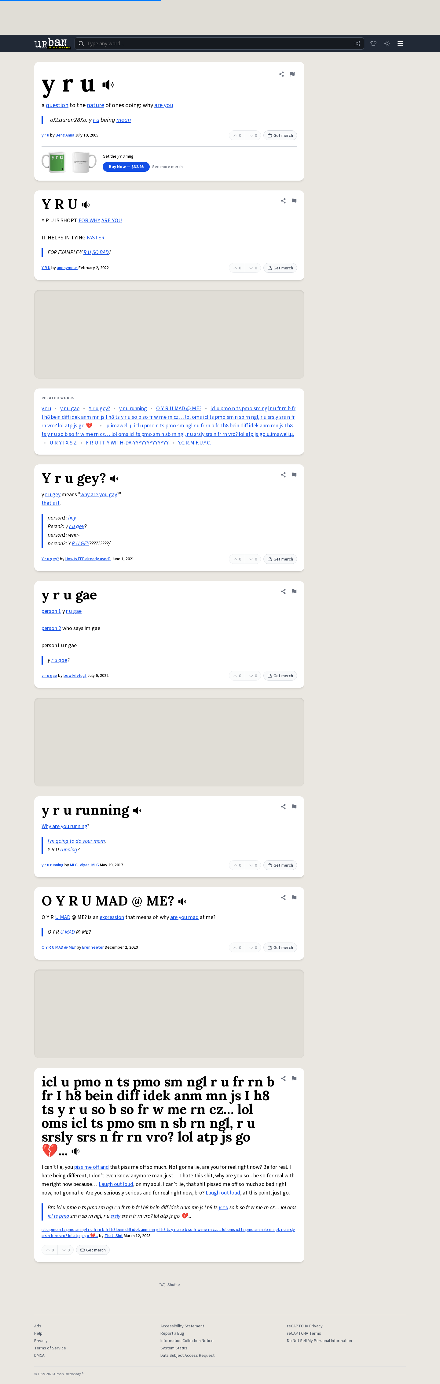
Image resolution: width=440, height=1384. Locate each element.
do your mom (90, 841)
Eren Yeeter (93, 947)
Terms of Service (50, 1348)
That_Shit (114, 1236)
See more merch (167, 167)
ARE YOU (111, 220)
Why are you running (64, 826)
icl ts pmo (58, 1216)
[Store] (373, 43)
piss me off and (91, 1167)
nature (95, 105)
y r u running (133, 408)
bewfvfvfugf (75, 676)
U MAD (62, 917)
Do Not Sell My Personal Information (319, 1341)
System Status (173, 1348)
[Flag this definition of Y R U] (294, 201)
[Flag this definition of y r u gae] (294, 591)
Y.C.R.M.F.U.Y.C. (194, 443)
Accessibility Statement (182, 1326)
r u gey (53, 494)
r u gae (74, 611)
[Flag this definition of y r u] (292, 74)
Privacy (41, 1341)
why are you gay (98, 494)
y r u (45, 135)
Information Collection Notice (187, 1341)
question (57, 105)
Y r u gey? (99, 408)
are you (163, 105)
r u (96, 120)
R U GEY (80, 543)
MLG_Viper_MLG (84, 865)
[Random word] (357, 43)
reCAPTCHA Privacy (305, 1326)
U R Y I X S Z (63, 443)
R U (87, 252)
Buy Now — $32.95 (126, 167)
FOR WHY (89, 220)
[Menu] (400, 43)
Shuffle (169, 1285)
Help (38, 1333)
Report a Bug (172, 1333)
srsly (115, 1216)
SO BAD (100, 252)
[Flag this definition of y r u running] (294, 807)
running (68, 849)
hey (72, 518)
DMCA (39, 1355)
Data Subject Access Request (187, 1355)
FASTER (96, 238)
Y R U (46, 268)
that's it (51, 503)
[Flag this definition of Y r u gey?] (294, 475)
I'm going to (61, 841)
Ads (37, 1326)
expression (112, 917)
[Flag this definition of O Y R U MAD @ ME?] (294, 897)
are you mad (184, 917)
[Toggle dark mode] (386, 43)
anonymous (67, 268)
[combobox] (219, 43)
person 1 (51, 611)
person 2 (51, 628)
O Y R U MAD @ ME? (178, 408)
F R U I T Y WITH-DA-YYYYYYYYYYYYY (127, 443)
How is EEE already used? (88, 559)
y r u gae (69, 408)
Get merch (280, 136)
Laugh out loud (116, 1184)
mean (123, 120)
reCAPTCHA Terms (304, 1333)
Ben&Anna (65, 135)
